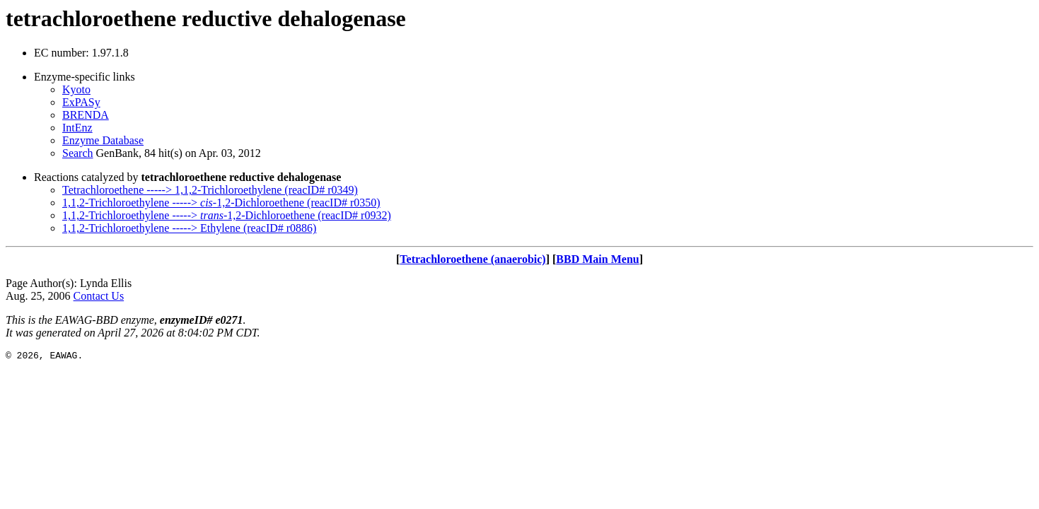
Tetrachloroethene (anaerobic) (472, 259)
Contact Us (99, 296)
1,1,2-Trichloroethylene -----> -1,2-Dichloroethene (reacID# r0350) (221, 203)
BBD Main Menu (597, 259)
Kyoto (76, 89)
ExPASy (81, 102)
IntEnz (77, 128)
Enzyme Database (103, 140)
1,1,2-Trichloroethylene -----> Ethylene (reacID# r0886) (189, 228)
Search (77, 153)
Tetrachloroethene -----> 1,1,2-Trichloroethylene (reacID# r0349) (210, 190)
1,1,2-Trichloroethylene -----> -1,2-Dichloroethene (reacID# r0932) (226, 215)
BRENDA (85, 115)
